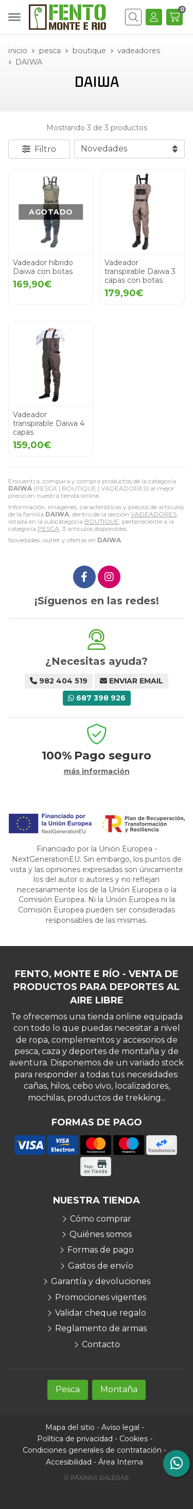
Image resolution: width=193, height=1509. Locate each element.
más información (97, 771)
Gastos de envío (100, 1266)
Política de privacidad (75, 1438)
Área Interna (120, 1462)
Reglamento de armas (101, 1328)
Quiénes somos (100, 1234)
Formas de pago (100, 1250)
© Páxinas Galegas (96, 1478)
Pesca (68, 1389)
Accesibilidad (69, 1462)
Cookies (133, 1438)
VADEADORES (154, 514)
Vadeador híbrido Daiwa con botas (43, 267)
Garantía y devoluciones (100, 1281)
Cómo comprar (100, 1219)
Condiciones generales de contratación (92, 1450)
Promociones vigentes (100, 1297)
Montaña (118, 1389)
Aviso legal (120, 1427)
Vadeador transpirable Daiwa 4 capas (48, 423)
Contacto (101, 1344)
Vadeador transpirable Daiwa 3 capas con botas (140, 271)
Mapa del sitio (70, 1427)
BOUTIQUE (101, 521)
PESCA (48, 528)
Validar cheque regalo (100, 1313)
